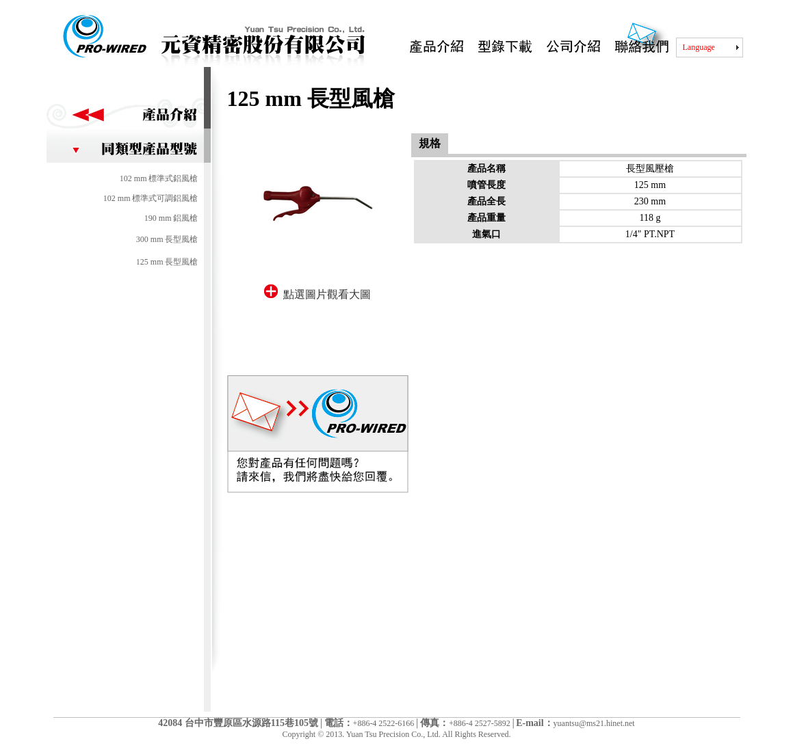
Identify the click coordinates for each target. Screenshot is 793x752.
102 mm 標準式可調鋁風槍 (150, 198)
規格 (430, 143)
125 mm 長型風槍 (167, 262)
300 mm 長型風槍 (167, 239)
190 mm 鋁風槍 (171, 218)
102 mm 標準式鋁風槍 (159, 178)
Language (699, 47)
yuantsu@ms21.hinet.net (594, 723)
